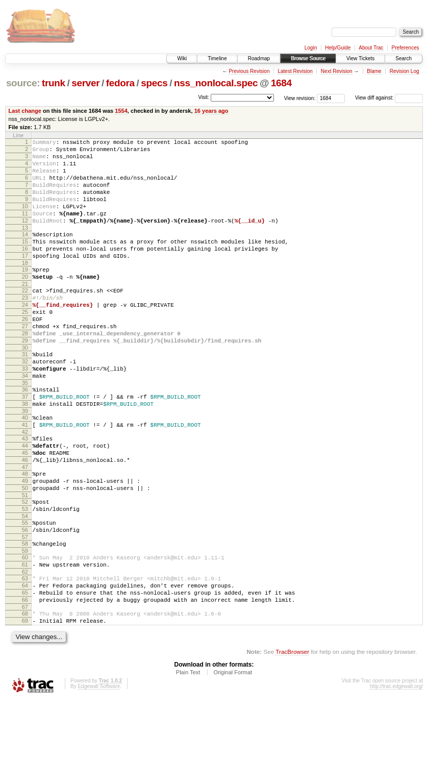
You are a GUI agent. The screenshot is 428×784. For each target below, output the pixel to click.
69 (25, 703)
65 (25, 671)
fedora (120, 83)
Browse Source (308, 58)
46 (25, 518)
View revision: (300, 98)
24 (25, 335)
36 (25, 435)
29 (25, 379)
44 (25, 501)
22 (25, 318)
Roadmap (259, 58)
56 (25, 599)
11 (25, 229)
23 (25, 327)
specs (154, 83)
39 (25, 461)
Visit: (203, 97)
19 (25, 294)
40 (25, 468)
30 (25, 387)
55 (25, 590)
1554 (121, 111)
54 (25, 583)
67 (25, 688)
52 (25, 566)
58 (25, 614)
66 (25, 679)
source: (23, 83)
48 (25, 533)
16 (25, 270)
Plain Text (188, 756)
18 (25, 287)
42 (25, 485)
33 (25, 411)
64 (25, 662)
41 (25, 477)
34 (25, 420)
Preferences (405, 48)
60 (25, 629)
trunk (53, 83)
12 (25, 237)
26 (25, 353)
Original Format (232, 756)
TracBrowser (292, 735)
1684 (281, 83)
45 (25, 509)
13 (25, 246)
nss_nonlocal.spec (216, 83)
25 (25, 344)
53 (25, 575)
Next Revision (337, 71)
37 (25, 444)
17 (25, 279)
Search (403, 58)
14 (25, 253)
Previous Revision (249, 71)
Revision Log (404, 71)
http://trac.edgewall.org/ (396, 770)
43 (25, 492)
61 (25, 638)
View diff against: (389, 98)
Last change (25, 111)
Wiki (182, 58)
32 (25, 403)
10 (25, 220)
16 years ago (211, 111)
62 (25, 647)
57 (25, 607)
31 (25, 394)
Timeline (217, 58)
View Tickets (360, 58)
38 (25, 453)
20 (25, 303)
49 (25, 542)
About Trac (371, 48)
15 (25, 261)
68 (25, 695)
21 (25, 311)
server (85, 83)
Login (311, 48)
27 (25, 361)
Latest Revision (295, 71)
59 (25, 623)
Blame (374, 71)
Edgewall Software (99, 770)
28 (25, 370)
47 (25, 527)
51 (25, 559)
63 (25, 653)
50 (25, 551)
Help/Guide (337, 48)
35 (25, 429)
